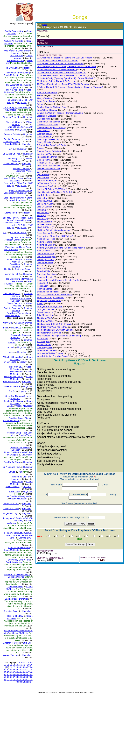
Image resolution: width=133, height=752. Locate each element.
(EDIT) (41, 25)
